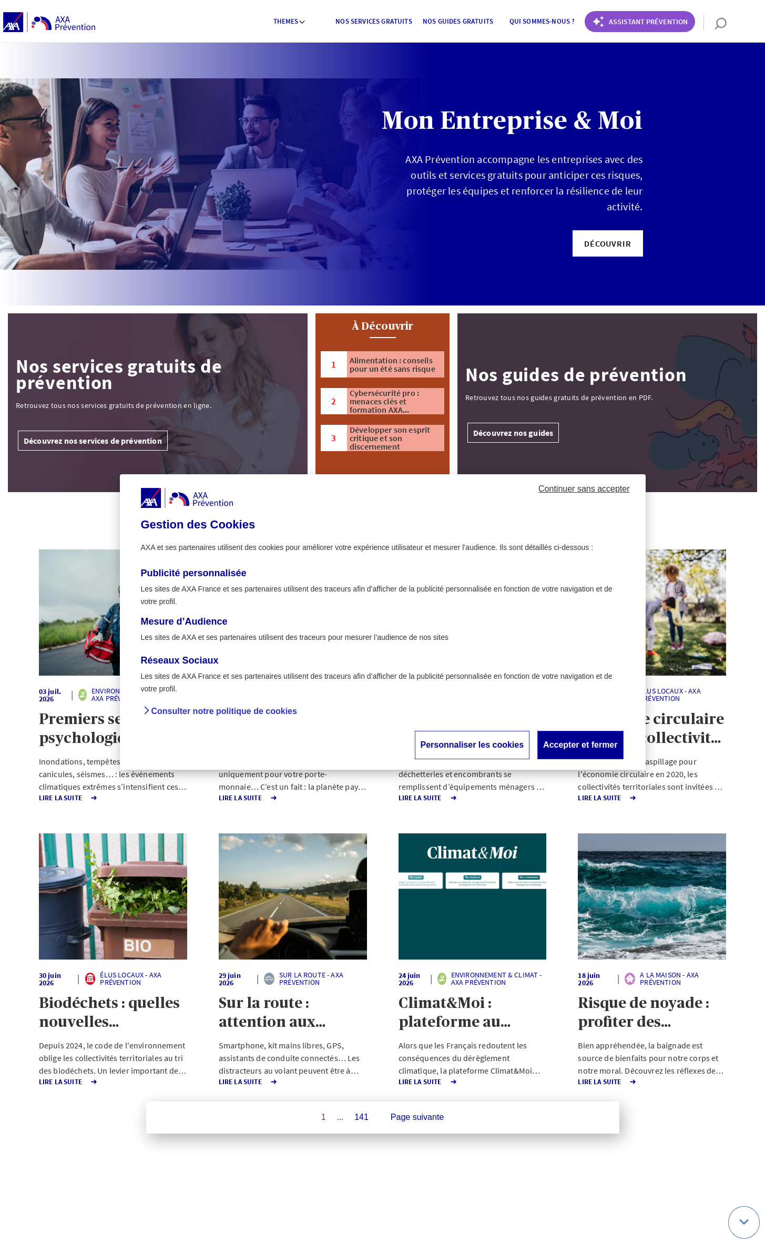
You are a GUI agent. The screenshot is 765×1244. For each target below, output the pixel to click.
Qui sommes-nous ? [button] (542, 21)
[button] (607, 243)
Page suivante (417, 1117)
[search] (715, 22)
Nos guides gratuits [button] (458, 21)
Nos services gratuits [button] (373, 21)
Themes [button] (290, 21)
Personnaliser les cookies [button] (472, 744)
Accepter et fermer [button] (580, 744)
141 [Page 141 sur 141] (361, 1117)
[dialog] (383, 622)
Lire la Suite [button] (59, 798)
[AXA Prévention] (49, 22)
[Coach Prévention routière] (640, 21)
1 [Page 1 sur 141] (323, 1117)
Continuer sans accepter (583, 488)
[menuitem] (290, 22)
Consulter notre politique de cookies (224, 711)
